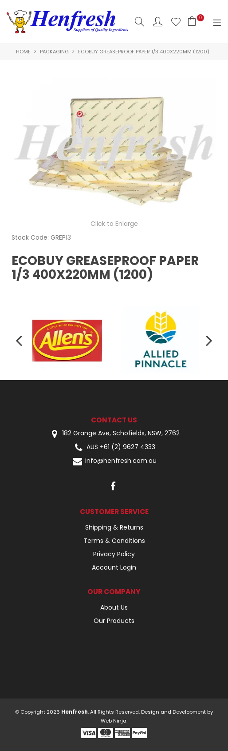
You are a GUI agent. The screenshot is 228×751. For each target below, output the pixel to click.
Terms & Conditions (114, 540)
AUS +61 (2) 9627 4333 (114, 447)
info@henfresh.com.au (114, 461)
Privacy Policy (114, 554)
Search (139, 21)
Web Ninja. (114, 720)
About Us (114, 607)
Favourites (176, 21)
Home (23, 51)
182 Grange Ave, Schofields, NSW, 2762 (114, 433)
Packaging (54, 51)
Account (157, 21)
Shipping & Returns (114, 527)
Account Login (114, 567)
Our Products (114, 620)
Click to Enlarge (114, 223)
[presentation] (20, 340)
